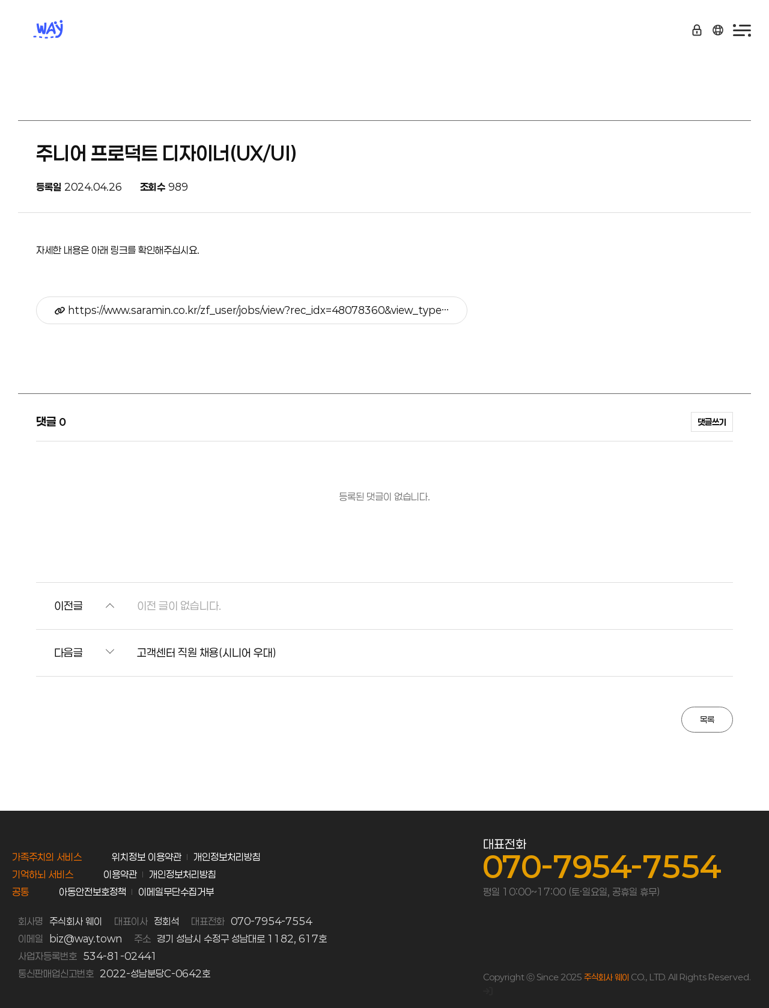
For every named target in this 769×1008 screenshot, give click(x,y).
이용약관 (120, 874)
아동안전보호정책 (92, 891)
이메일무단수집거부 (176, 891)
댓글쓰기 (712, 422)
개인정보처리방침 (227, 856)
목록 (707, 720)
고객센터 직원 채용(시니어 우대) (206, 652)
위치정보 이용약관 (146, 856)
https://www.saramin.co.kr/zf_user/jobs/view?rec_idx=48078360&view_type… (252, 310)
